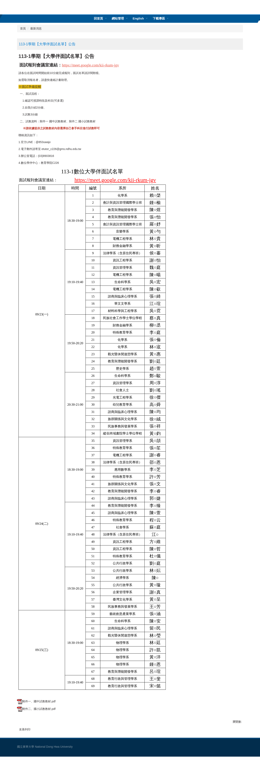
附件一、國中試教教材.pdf (36, 701)
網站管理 (118, 18)
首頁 (23, 28)
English (138, 18)
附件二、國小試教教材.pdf (36, 708)
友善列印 (24, 729)
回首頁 (98, 18)
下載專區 (159, 18)
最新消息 (36, 28)
